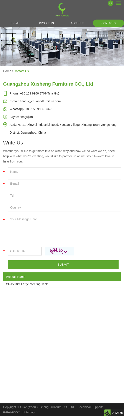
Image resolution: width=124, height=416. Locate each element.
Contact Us (21, 71)
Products (46, 23)
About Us (77, 23)
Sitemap (29, 412)
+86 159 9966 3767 (38, 109)
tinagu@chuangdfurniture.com (40, 101)
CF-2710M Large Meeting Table (27, 284)
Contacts (108, 23)
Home (15, 23)
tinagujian (26, 117)
